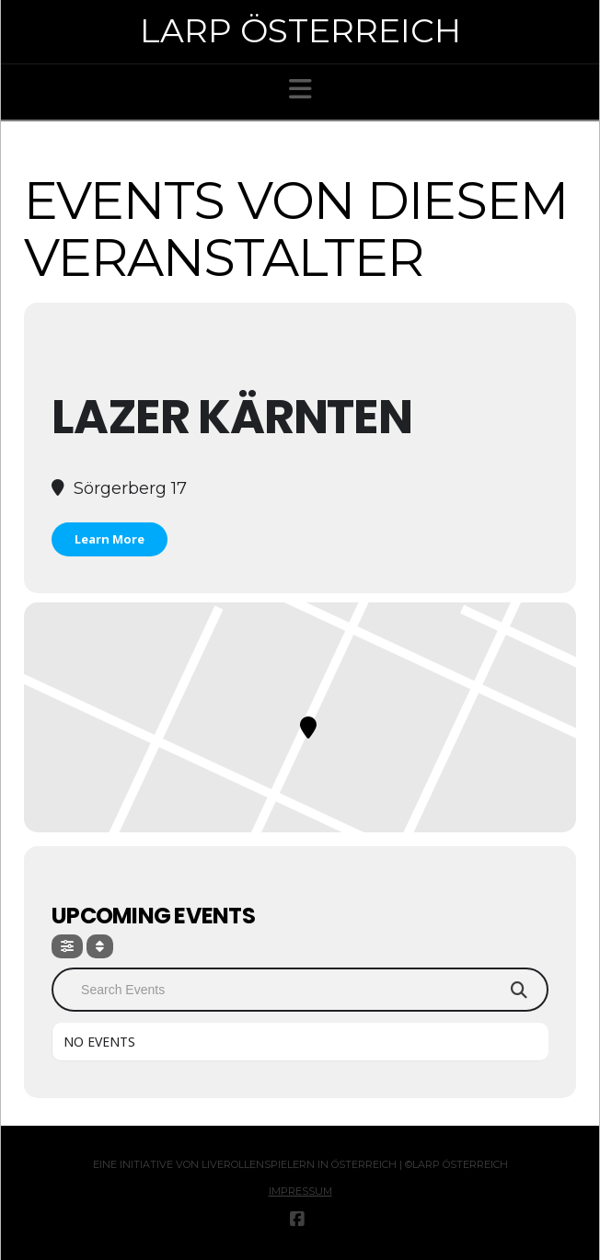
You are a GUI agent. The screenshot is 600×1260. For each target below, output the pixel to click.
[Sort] (100, 946)
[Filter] (67, 946)
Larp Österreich (300, 30)
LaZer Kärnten (231, 417)
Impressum (300, 1191)
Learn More (109, 539)
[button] (300, 89)
